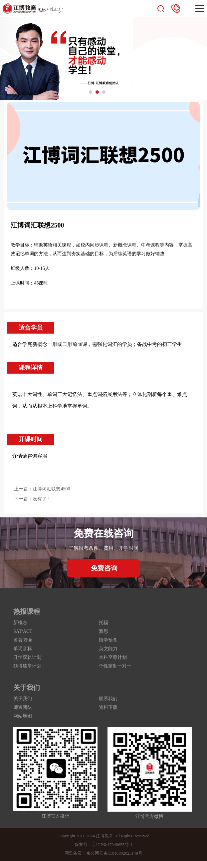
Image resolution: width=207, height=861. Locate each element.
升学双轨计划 (27, 657)
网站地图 (22, 716)
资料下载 (108, 707)
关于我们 (26, 687)
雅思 (103, 631)
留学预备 (108, 639)
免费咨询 (104, 568)
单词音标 (22, 648)
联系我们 (108, 698)
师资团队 (22, 707)
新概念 (20, 622)
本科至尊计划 (113, 657)
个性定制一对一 (115, 666)
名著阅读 (22, 639)
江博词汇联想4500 (51, 488)
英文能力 (108, 648)
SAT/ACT (22, 631)
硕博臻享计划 (27, 666)
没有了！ (42, 498)
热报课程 (26, 611)
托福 (103, 622)
